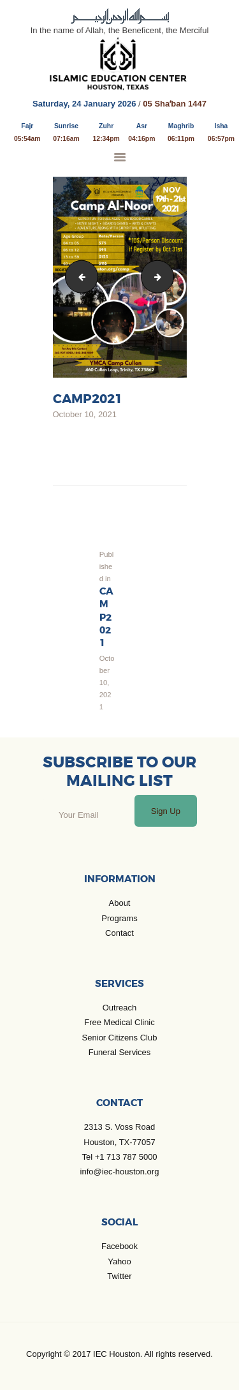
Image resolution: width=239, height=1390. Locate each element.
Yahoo (119, 1261)
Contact (119, 933)
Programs (119, 918)
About (120, 903)
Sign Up (165, 811)
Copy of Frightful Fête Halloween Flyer (78, 276)
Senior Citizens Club (119, 1037)
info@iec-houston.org (119, 1171)
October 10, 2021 (85, 414)
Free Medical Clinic (119, 1022)
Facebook (119, 1246)
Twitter (119, 1276)
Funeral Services (120, 1052)
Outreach (119, 1007)
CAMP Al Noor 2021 (169, 276)
